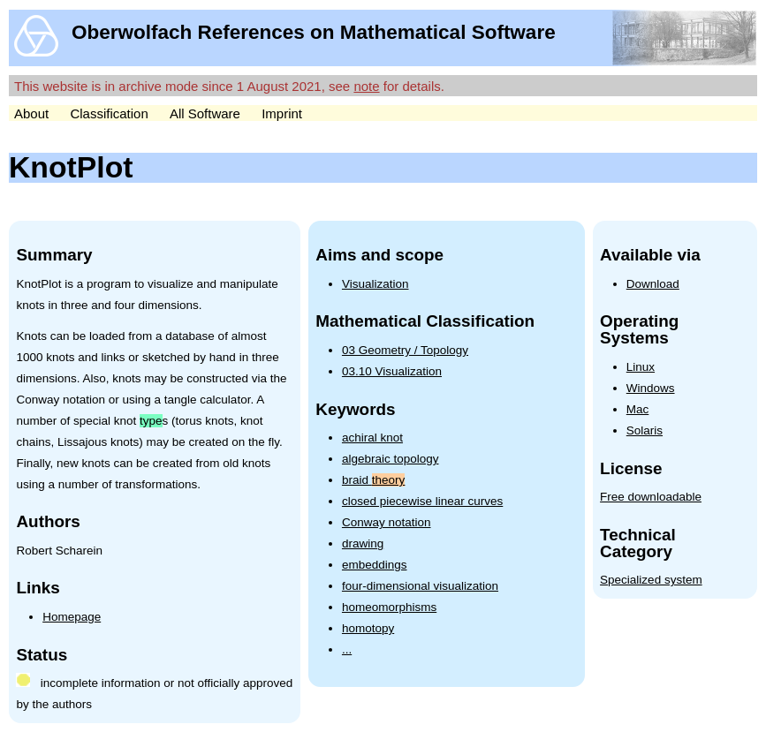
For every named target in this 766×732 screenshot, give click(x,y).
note (366, 86)
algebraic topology (390, 458)
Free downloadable (651, 496)
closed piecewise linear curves (422, 501)
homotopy (368, 628)
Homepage (71, 616)
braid (373, 480)
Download (652, 284)
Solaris (644, 430)
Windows (650, 388)
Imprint (282, 113)
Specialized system (651, 579)
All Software (205, 113)
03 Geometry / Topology (405, 350)
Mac (637, 409)
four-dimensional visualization (420, 585)
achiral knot (372, 437)
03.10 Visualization (392, 371)
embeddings (374, 564)
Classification (109, 113)
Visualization (375, 284)
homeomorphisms (389, 607)
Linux (640, 367)
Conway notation (386, 522)
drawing (362, 543)
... (347, 649)
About (31, 113)
